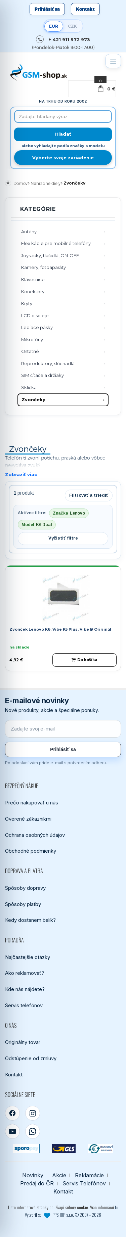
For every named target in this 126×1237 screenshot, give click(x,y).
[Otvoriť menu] (113, 61)
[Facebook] (12, 1113)
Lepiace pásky (37, 327)
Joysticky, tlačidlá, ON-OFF (50, 255)
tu (116, 1207)
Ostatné (30, 351)
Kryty (26, 303)
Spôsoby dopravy (25, 888)
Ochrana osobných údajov (35, 835)
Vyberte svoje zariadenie (63, 157)
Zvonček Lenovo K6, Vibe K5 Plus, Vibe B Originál (60, 629)
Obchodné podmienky (30, 851)
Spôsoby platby (23, 904)
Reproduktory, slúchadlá (48, 363)
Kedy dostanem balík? (30, 920)
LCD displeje (35, 315)
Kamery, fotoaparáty (43, 267)
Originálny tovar (22, 1042)
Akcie (59, 1175)
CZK (72, 26)
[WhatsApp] (32, 1131)
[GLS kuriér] (64, 1148)
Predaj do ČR (37, 1183)
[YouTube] (12, 1131)
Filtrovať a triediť (88, 495)
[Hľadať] (63, 134)
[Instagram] (32, 1113)
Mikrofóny (32, 339)
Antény (29, 231)
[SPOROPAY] (26, 1148)
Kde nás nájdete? (25, 989)
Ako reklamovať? (24, 973)
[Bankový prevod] (101, 1148)
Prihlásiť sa (47, 9)
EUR (53, 26)
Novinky (32, 1175)
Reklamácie (89, 1175)
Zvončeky (33, 399)
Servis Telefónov (84, 1183)
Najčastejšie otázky (27, 957)
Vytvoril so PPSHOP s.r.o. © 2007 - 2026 (63, 1214)
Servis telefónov (24, 1005)
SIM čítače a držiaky (42, 375)
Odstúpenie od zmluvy (30, 1058)
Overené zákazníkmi (28, 819)
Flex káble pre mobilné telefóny (56, 243)
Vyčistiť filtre (63, 538)
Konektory (32, 291)
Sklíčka (29, 387)
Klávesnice (33, 279)
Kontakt (85, 9)
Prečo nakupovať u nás (31, 802)
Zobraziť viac (21, 474)
